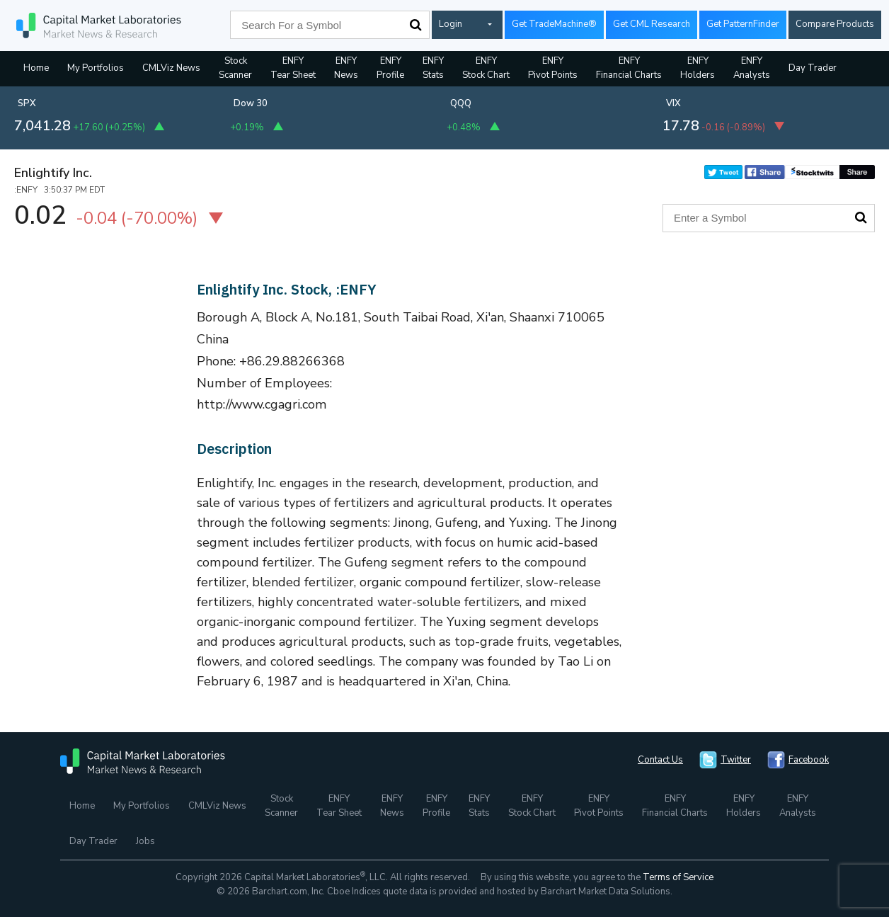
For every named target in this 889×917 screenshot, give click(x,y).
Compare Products (835, 24)
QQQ (460, 103)
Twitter (736, 759)
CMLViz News (171, 68)
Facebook (808, 759)
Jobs (145, 841)
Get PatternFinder (742, 24)
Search (415, 25)
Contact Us (660, 759)
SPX (27, 103)
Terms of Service (678, 877)
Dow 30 (251, 103)
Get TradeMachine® (554, 24)
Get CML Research (651, 24)
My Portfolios (95, 68)
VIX (673, 103)
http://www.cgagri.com (262, 404)
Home (36, 68)
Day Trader (812, 68)
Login (450, 24)
